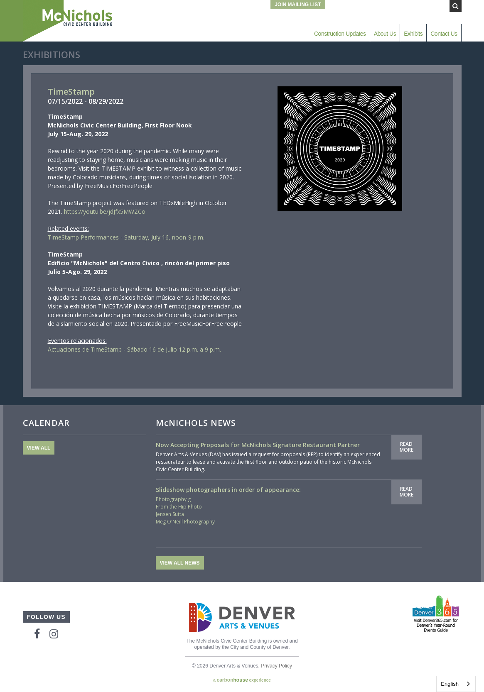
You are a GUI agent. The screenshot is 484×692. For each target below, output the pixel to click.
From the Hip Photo (179, 506)
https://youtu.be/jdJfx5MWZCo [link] (104, 211)
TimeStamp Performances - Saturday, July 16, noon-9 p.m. (126, 237)
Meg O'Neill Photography (185, 521)
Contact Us (443, 33)
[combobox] (456, 684)
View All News (180, 563)
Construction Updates (340, 33)
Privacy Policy (276, 666)
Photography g (173, 499)
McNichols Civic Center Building (68, 21)
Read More (406, 446)
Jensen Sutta (170, 514)
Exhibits (413, 33)
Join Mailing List (298, 4)
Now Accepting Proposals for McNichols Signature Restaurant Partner (258, 445)
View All (39, 448)
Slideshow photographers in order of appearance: (228, 490)
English (450, 684)
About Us (385, 33)
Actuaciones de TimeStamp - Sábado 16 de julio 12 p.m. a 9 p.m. (134, 349)
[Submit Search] (456, 6)
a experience (242, 680)
